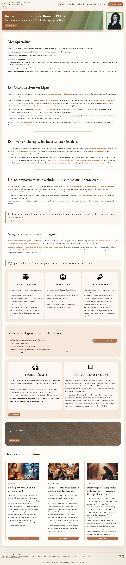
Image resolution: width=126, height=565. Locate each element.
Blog (104, 4)
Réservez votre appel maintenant (105, 341)
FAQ (99, 4)
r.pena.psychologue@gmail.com (50, 556)
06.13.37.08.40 (36, 556)
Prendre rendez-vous (115, 4)
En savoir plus (10, 25)
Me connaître (70, 4)
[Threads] (120, 556)
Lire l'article (24, 538)
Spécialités (80, 4)
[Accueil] (15, 4)
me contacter (75, 116)
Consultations (91, 4)
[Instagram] (123, 556)
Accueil (61, 4)
